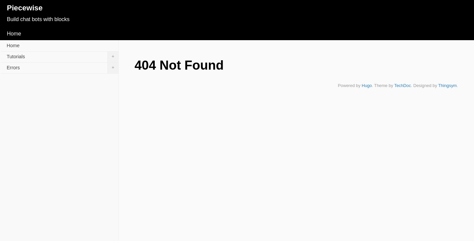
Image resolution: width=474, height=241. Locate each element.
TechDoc (402, 85)
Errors (62, 68)
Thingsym (447, 85)
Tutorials (62, 57)
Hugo (367, 85)
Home (14, 33)
